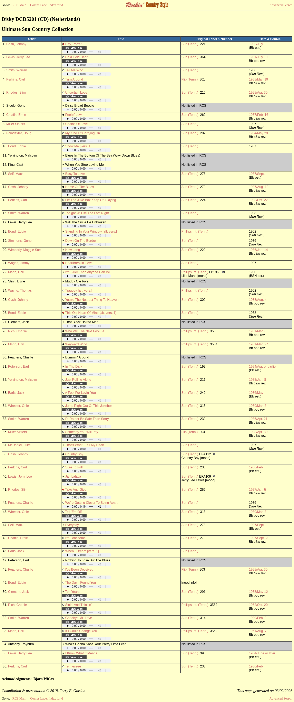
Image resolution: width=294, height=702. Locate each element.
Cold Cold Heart (76, 57)
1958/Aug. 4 (257, 299)
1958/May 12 (258, 591)
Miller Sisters (15, 124)
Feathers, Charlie (20, 502)
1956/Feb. (256, 467)
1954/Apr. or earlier (263, 366)
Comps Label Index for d (46, 5)
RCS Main (19, 5)
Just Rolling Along (78, 379)
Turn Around (74, 79)
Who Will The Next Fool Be (84, 331)
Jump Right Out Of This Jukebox (88, 406)
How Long (72, 250)
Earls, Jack (16, 392)
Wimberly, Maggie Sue (24, 250)
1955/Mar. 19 (258, 79)
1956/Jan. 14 (258, 250)
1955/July (256, 44)
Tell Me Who (74, 70)
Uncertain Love (76, 92)
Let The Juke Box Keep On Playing (90, 200)
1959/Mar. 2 (257, 406)
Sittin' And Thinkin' (78, 605)
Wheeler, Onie (18, 406)
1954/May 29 (258, 133)
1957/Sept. (257, 174)
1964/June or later (262, 653)
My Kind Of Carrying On (82, 133)
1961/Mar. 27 (258, 344)
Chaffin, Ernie (16, 114)
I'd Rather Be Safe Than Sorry (87, 419)
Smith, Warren (16, 70)
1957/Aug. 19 (258, 187)
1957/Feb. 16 (258, 114)
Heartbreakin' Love (78, 263)
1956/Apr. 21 (258, 419)
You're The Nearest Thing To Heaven (91, 299)
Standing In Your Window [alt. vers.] (91, 231)
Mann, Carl (16, 272)
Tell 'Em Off (73, 512)
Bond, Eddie (17, 146)
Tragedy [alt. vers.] (78, 290)
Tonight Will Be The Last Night (87, 213)
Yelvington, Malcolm (22, 379)
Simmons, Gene (20, 240)
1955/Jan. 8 (257, 379)
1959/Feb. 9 (257, 618)
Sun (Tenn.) (189, 44)
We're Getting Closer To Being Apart (91, 502)
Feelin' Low (73, 114)
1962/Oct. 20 (258, 605)
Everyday (72, 525)
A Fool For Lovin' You (80, 392)
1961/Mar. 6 (257, 331)
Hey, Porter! (73, 44)
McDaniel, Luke (19, 445)
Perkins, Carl (15, 79)
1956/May (256, 392)
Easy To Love (75, 174)
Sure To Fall (73, 467)
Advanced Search (281, 5)
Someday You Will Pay (81, 432)
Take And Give (75, 489)
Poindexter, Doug (18, 133)
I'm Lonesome (75, 538)
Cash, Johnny (16, 44)
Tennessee (73, 666)
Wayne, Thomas (20, 290)
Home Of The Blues (79, 187)
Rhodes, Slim (16, 92)
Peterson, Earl (18, 366)
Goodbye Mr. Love (78, 618)
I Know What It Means (81, 653)
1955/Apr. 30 (258, 92)
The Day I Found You (80, 582)
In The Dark (73, 366)
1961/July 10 (258, 57)
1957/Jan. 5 (257, 489)
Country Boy (74, 454)
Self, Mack (15, 174)
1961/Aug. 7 (257, 631)
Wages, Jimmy (18, 263)
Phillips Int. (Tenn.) (194, 231)
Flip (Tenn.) (189, 79)
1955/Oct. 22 (258, 200)
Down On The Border (80, 240)
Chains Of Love (76, 124)
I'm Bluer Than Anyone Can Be (87, 272)
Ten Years (72, 591)
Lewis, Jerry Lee (18, 57)
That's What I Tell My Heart (84, 445)
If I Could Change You (81, 631)
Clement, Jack (18, 591)
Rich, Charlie (17, 331)
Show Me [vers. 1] (78, 146)
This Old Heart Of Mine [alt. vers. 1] (90, 313)
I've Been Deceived (79, 569)
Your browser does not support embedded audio (86, 52)
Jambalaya (73, 476)
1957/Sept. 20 (259, 538)
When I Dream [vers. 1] (82, 551)
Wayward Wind (76, 344)
